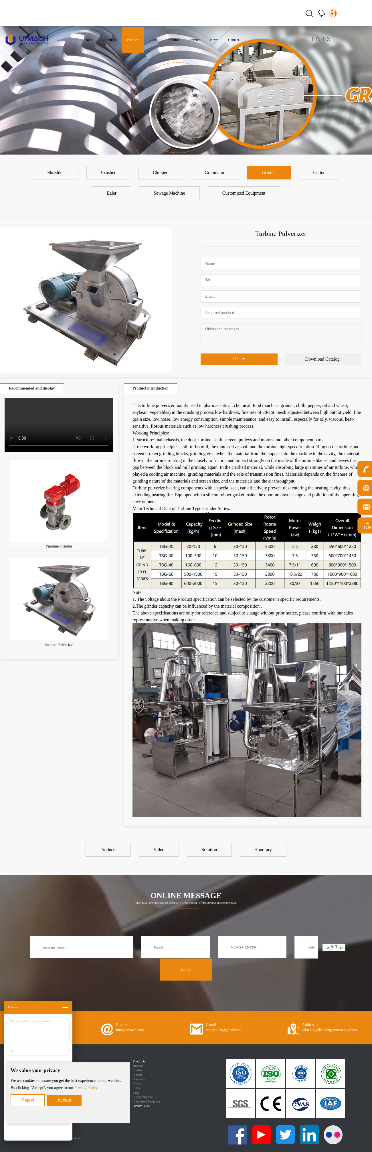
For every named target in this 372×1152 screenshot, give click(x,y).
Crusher (137, 1070)
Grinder (137, 1083)
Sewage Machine (143, 1096)
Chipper (137, 1074)
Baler (136, 1092)
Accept (65, 1100)
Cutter (136, 1088)
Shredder (138, 1065)
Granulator (139, 1079)
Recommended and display (32, 388)
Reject (27, 1100)
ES (326, 38)
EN (316, 38)
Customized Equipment (147, 1101)
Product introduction (150, 388)
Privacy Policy (85, 1088)
